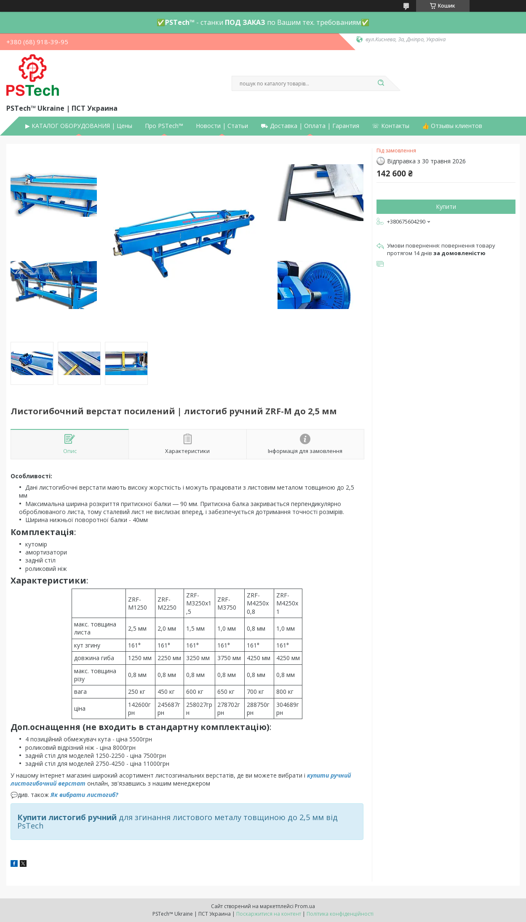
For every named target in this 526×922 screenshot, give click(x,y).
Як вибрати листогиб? (84, 795)
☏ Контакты (390, 126)
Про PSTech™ (164, 126)
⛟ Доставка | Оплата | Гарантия (310, 126)
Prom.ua (305, 906)
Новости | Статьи (222, 126)
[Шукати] (381, 83)
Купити (446, 207)
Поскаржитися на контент (268, 913)
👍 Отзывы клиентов (452, 126)
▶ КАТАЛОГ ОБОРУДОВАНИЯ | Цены (78, 126)
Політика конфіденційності (340, 913)
